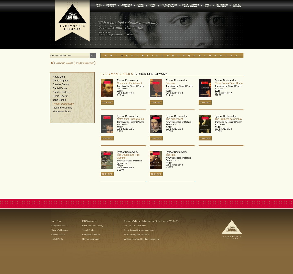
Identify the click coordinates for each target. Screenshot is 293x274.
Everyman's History (91, 234)
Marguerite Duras (62, 111)
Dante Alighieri (61, 80)
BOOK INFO (107, 102)
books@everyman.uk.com (142, 230)
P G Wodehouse (89, 221)
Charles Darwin (61, 84)
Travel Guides (88, 230)
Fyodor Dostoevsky (63, 103)
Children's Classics (59, 230)
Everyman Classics (64, 63)
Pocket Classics (58, 234)
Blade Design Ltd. (152, 239)
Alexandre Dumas (62, 107)
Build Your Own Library (92, 226)
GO (93, 55)
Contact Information (91, 239)
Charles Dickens (62, 92)
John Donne (59, 100)
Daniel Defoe (60, 88)
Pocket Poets (57, 239)
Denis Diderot (60, 96)
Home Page (56, 221)
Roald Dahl (59, 76)
